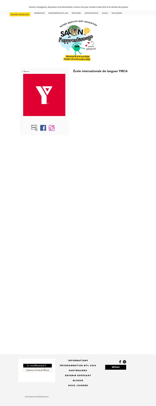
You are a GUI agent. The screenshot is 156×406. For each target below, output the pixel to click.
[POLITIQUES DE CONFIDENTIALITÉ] (37, 396)
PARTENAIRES (78, 370)
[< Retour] (30, 71)
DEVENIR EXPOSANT (78, 375)
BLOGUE (78, 380)
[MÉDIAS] (115, 367)
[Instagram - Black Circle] (124, 361)
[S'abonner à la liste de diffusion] (37, 370)
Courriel (26, 361)
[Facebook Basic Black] (120, 361)
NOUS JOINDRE (78, 385)
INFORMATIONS (78, 360)
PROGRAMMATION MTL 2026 (78, 365)
